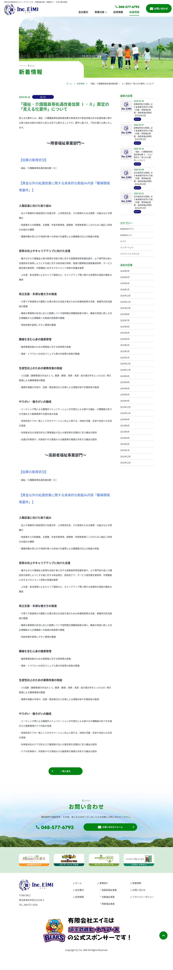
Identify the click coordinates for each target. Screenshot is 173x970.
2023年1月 (124, 450)
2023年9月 (124, 419)
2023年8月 (124, 425)
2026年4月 (124, 277)
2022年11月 (125, 462)
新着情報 (134, 12)
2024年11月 (125, 369)
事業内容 (99, 12)
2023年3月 (124, 437)
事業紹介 (103, 885)
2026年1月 (124, 289)
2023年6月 (124, 431)
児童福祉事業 (108, 899)
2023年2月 (124, 444)
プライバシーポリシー (143, 899)
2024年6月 (124, 388)
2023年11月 (125, 413)
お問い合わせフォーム (110, 829)
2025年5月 (124, 332)
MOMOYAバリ (126, 235)
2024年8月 (124, 382)
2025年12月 (125, 295)
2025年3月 (124, 345)
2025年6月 (124, 326)
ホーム (69, 83)
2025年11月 (125, 301)
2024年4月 (124, 400)
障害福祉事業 (108, 906)
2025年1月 (124, 357)
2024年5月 (124, 394)
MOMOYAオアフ (127, 228)
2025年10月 (125, 308)
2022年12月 (125, 456)
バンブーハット (127, 247)
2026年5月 (124, 270)
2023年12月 (125, 407)
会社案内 (83, 12)
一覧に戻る (65, 771)
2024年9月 (124, 376)
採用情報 (118, 12)
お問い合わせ (159, 8)
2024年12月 (125, 363)
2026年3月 (124, 283)
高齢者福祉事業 (109, 892)
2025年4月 (124, 339)
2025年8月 (124, 314)
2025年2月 (124, 351)
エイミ (43, 97)
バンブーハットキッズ (129, 253)
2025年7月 (124, 320)
